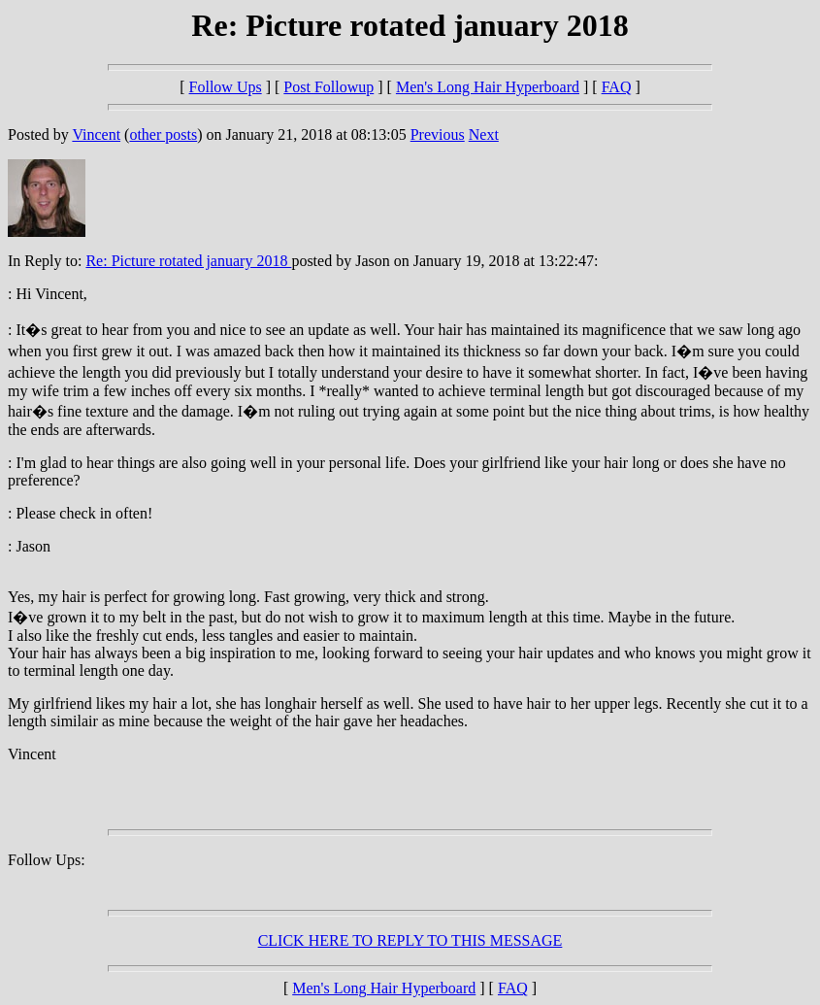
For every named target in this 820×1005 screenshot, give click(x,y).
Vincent (96, 134)
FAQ (617, 87)
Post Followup (328, 87)
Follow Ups (225, 87)
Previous (437, 134)
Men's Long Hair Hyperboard (487, 87)
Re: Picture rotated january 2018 (188, 260)
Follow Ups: (46, 860)
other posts (163, 134)
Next (484, 134)
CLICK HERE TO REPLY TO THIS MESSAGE (410, 940)
